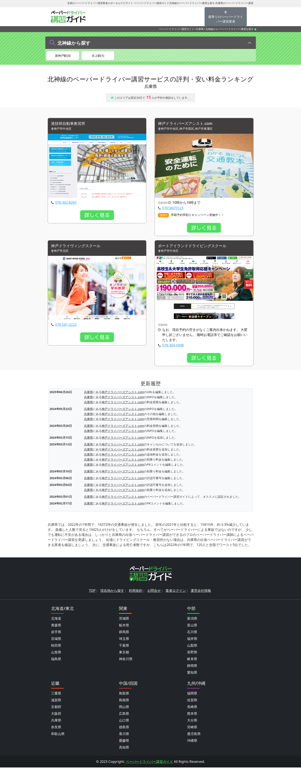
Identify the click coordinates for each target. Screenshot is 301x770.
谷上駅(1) (98, 56)
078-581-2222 (66, 327)
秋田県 (56, 648)
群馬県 (124, 634)
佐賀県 (192, 702)
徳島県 (124, 729)
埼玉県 (124, 641)
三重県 (56, 695)
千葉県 (124, 648)
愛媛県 (124, 743)
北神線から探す (73, 43)
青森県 (56, 627)
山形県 (56, 654)
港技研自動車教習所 (70, 125)
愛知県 (192, 675)
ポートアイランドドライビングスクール (196, 248)
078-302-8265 (66, 204)
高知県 (124, 749)
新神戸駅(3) (63, 56)
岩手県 (56, 634)
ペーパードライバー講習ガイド (176, 29)
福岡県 (192, 695)
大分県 (192, 722)
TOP (92, 593)
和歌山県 (58, 736)
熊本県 (192, 716)
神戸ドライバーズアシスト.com (188, 125)
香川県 (124, 736)
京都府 (56, 709)
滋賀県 (56, 702)
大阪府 (56, 716)
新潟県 (192, 621)
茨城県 (124, 621)
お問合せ (154, 593)
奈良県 (56, 729)
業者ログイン (176, 593)
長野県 (192, 654)
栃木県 (124, 627)
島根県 (124, 702)
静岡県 (192, 668)
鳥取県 (124, 695)
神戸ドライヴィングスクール (78, 248)
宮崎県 (192, 729)
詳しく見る (97, 217)
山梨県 (192, 648)
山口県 (124, 722)
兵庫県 (200, 29)
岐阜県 (192, 661)
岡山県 (124, 709)
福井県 (192, 641)
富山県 (192, 627)
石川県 (192, 634)
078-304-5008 (173, 348)
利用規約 (135, 593)
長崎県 (192, 709)
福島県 (56, 661)
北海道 (56, 621)
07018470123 (173, 210)
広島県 (124, 716)
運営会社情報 (201, 593)
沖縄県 (192, 743)
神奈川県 (125, 661)
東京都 (124, 654)
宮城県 (56, 641)
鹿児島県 (194, 736)
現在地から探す (112, 593)
